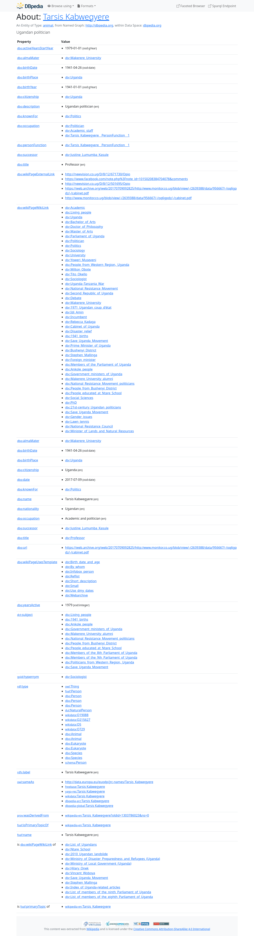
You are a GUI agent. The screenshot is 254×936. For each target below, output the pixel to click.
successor (27, 155)
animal (48, 25)
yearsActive (28, 605)
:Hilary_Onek (77, 868)
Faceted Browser (190, 6)
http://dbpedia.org (99, 25)
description (28, 106)
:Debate (73, 298)
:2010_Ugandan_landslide (86, 854)
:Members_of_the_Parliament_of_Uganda (98, 364)
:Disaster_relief (78, 331)
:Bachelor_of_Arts (80, 222)
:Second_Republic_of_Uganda (89, 293)
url (22, 547)
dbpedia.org (152, 25)
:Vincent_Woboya (80, 873)
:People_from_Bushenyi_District (91, 388)
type (22, 686)
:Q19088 (77, 715)
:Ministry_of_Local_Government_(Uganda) (98, 863)
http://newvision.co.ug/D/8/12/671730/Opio (97, 174)
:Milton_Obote (78, 269)
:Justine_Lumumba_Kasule (87, 155)
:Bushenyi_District (80, 350)
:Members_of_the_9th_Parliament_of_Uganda (101, 657)
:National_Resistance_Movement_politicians (100, 383)
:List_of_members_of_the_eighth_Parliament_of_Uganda (109, 897)
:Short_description (81, 581)
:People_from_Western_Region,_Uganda (97, 264)
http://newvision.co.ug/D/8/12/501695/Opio (97, 183)
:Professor (75, 538)
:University (75, 255)
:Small (72, 586)
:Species (73, 753)
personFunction (31, 145)
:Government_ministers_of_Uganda (93, 374)
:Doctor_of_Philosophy (84, 226)
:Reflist (72, 576)
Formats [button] (85, 6)
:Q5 (73, 724)
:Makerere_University (83, 58)
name (24, 499)
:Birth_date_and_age (82, 562)
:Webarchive (76, 595)
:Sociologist (76, 279)
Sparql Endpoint (222, 6)
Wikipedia (92, 929)
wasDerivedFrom (33, 815)
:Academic (75, 207)
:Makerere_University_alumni (89, 379)
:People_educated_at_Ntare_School (93, 393)
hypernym (28, 677)
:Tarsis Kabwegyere (85, 786)
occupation (28, 126)
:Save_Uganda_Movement (86, 341)
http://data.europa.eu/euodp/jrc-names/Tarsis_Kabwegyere (109, 782)
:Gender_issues (78, 417)
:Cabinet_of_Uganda (82, 326)
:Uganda (73, 77)
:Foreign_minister (80, 360)
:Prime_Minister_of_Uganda (88, 345)
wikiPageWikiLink (33, 207)
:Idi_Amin (74, 312)
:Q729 (75, 729)
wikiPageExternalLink (36, 174)
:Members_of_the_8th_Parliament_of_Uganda (101, 653)
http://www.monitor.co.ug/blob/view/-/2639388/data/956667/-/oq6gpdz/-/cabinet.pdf (128, 198)
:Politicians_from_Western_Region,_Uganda (99, 662)
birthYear (27, 87)
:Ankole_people (79, 369)
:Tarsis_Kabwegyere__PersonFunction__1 (97, 135)
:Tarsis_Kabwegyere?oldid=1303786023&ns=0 (107, 815)
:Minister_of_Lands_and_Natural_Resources (99, 431)
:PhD (71, 402)
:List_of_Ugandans (81, 844)
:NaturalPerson (78, 710)
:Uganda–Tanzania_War (84, 283)
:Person (73, 691)
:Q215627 (77, 720)
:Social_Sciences (79, 398)
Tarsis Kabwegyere (76, 16)
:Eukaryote (75, 743)
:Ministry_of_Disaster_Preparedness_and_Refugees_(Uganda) (112, 859)
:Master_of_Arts (79, 231)
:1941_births (76, 336)
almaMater (28, 58)
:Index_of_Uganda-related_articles (92, 887)
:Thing (72, 686)
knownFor (27, 116)
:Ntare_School (77, 849)
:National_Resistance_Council (89, 426)
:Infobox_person (79, 571)
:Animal (73, 734)
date (23, 479)
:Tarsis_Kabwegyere (88, 825)
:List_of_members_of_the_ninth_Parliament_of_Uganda (108, 892)
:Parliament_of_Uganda (84, 236)
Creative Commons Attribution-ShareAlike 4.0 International (171, 929)
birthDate (27, 67)
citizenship (28, 96)
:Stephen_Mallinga (81, 355)
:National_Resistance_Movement (91, 288)
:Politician (74, 126)
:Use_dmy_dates (79, 590)
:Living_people (78, 212)
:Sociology (75, 250)
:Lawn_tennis (77, 421)
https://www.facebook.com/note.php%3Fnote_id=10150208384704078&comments (126, 179)
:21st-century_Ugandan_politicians (93, 407)
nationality (28, 509)
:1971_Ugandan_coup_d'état (88, 307)
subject (25, 615)
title (23, 164)
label (23, 772)
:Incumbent (76, 317)
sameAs (25, 782)
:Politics (73, 116)
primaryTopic (33, 906)
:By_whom (75, 567)
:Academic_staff (79, 130)
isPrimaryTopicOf (33, 825)
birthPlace (27, 77)
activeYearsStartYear (35, 48)
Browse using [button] (60, 6)
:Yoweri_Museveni (80, 260)
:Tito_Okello (76, 274)
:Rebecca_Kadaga (80, 322)
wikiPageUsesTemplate (37, 562)
